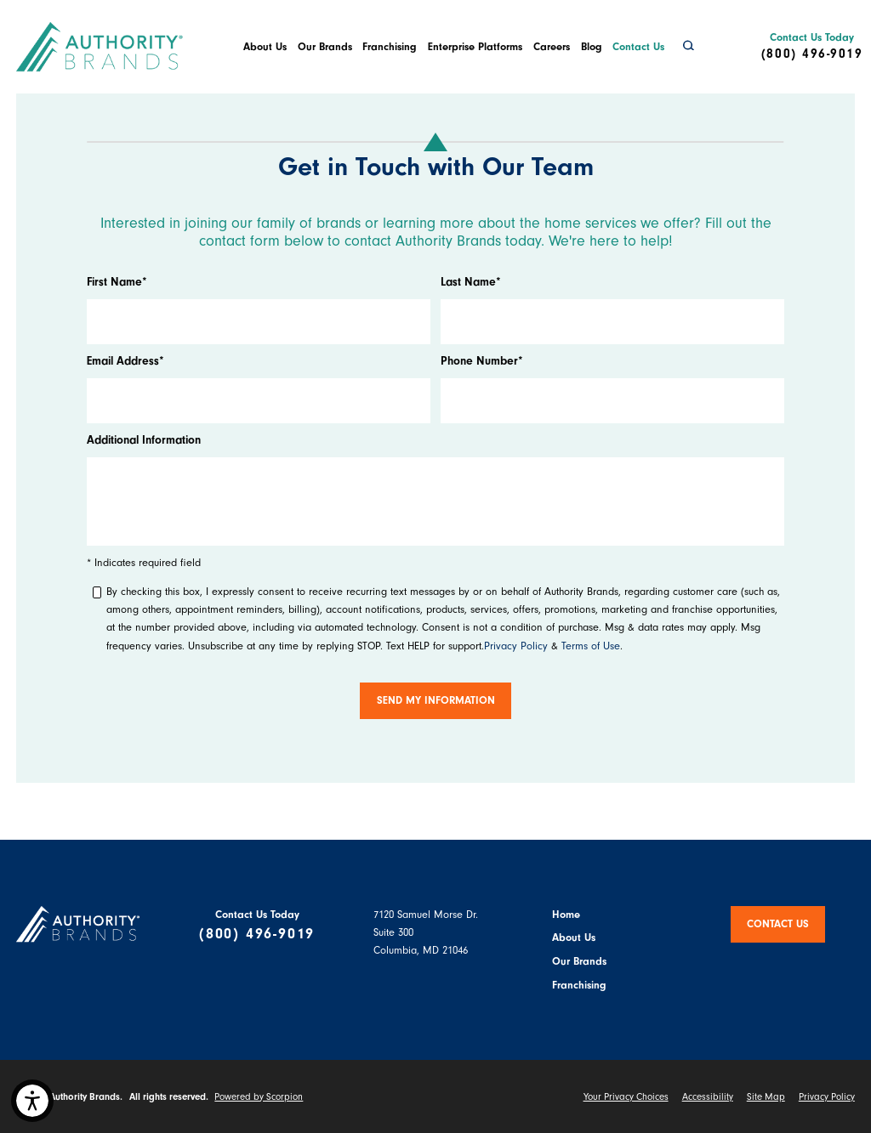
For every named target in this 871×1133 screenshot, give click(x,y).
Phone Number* (482, 360)
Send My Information (436, 700)
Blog (591, 47)
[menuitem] (264, 46)
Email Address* (125, 360)
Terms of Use (590, 646)
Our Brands (325, 47)
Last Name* (471, 281)
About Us (265, 47)
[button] (32, 1100)
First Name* (117, 281)
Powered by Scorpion (258, 1096)
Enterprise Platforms (475, 47)
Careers (551, 47)
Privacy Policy (516, 646)
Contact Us (638, 47)
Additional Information (144, 439)
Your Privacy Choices (626, 1096)
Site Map (766, 1096)
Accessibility (707, 1096)
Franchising (389, 47)
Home (566, 915)
